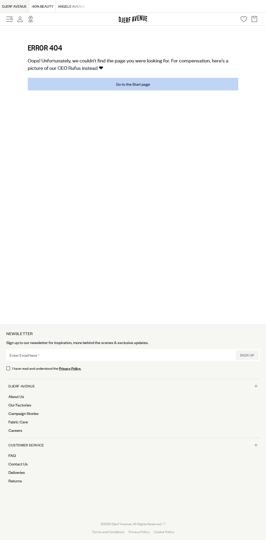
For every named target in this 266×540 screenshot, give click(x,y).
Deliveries (16, 472)
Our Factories (19, 405)
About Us (16, 396)
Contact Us (18, 464)
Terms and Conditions (108, 531)
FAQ (12, 455)
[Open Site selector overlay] (30, 19)
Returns (15, 481)
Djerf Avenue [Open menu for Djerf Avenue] (133, 385)
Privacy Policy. (70, 368)
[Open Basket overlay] (254, 19)
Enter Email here (23, 355)
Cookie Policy (164, 531)
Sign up (247, 355)
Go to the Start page (133, 84)
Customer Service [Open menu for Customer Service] (133, 444)
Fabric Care (18, 422)
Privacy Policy (139, 531)
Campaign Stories (23, 413)
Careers (15, 430)
